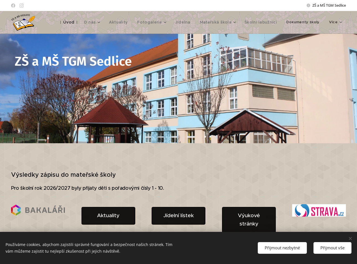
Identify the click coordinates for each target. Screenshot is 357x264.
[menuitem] (81, 22)
